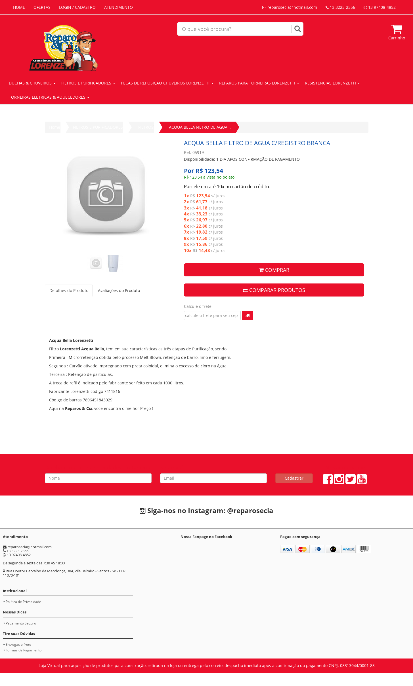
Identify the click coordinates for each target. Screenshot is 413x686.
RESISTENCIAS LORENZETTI (332, 83)
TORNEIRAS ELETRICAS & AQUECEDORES (49, 97)
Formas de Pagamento (23, 650)
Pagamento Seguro (21, 623)
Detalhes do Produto (68, 290)
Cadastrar (294, 478)
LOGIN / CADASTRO (77, 7)
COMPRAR (274, 269)
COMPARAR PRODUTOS (274, 290)
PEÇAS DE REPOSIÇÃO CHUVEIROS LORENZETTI (167, 83)
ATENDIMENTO (118, 7)
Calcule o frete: (198, 306)
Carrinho (396, 32)
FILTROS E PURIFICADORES (88, 83)
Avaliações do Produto (119, 290)
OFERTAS (42, 7)
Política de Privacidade (23, 601)
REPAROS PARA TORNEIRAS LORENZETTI (259, 83)
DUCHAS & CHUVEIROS (32, 83)
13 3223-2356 (340, 7)
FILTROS (146, 127)
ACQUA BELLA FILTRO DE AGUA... (200, 127)
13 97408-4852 (380, 7)
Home (54, 127)
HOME (19, 7)
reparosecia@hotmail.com (289, 7)
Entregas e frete (18, 644)
